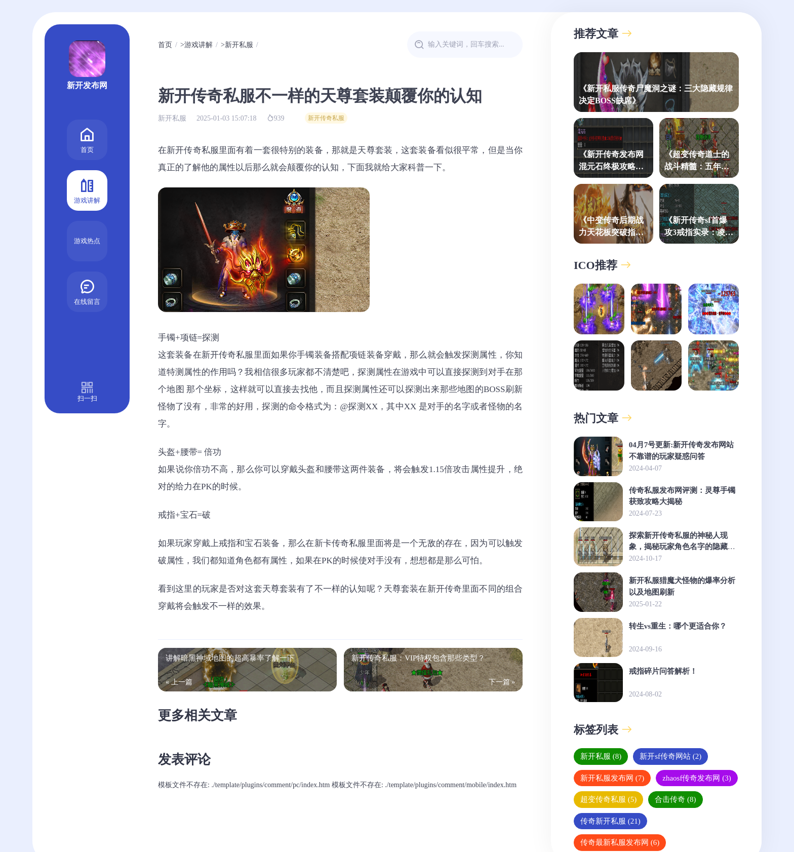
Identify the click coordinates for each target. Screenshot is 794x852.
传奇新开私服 (610, 821)
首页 (87, 139)
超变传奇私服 (608, 799)
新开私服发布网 (612, 778)
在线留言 (87, 291)
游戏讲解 (87, 189)
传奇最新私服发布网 (619, 842)
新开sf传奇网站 (670, 756)
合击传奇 (675, 799)
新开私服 (239, 45)
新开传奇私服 (326, 118)
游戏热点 (87, 241)
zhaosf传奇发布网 (696, 778)
